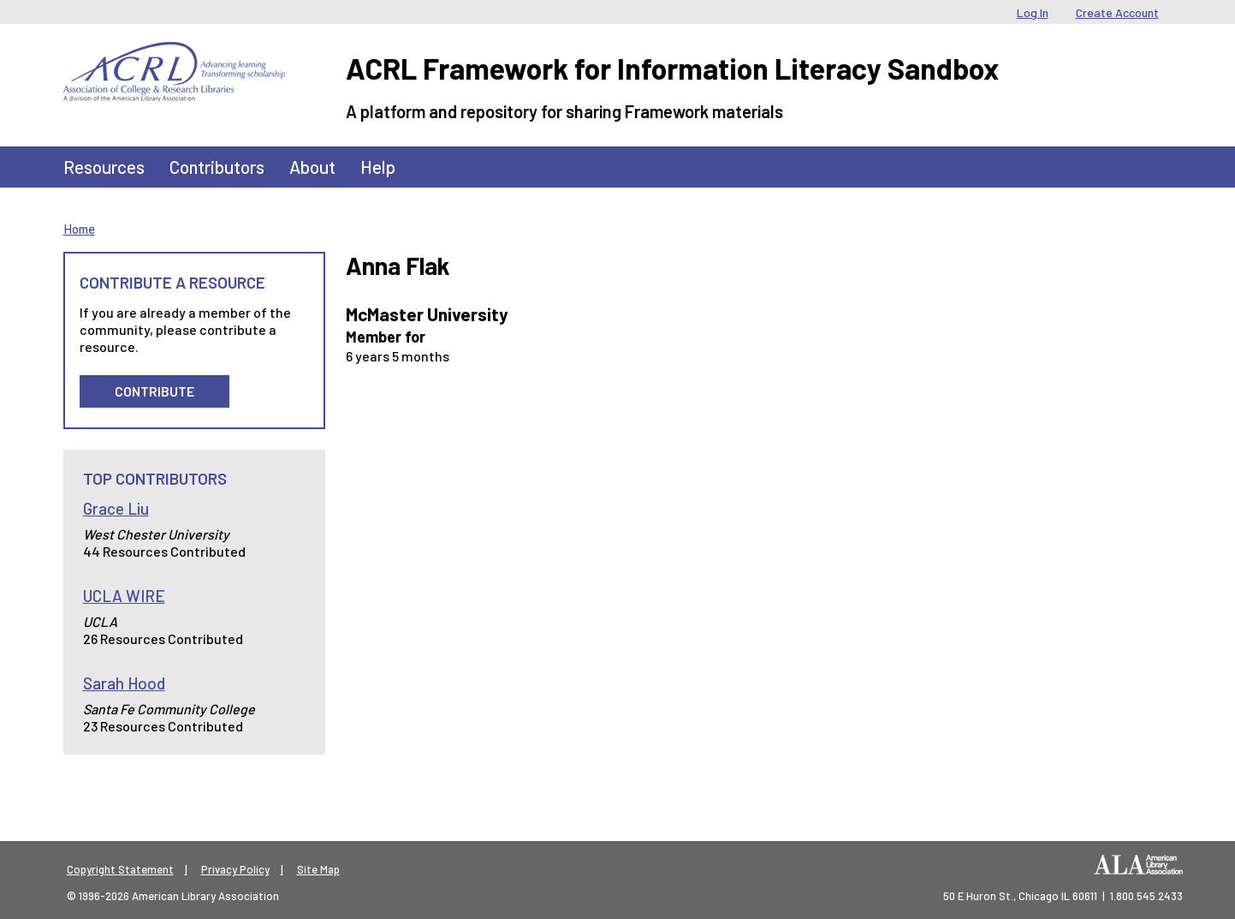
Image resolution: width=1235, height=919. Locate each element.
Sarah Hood (124, 683)
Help (377, 166)
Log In (1032, 12)
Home (79, 228)
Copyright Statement (120, 869)
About (312, 166)
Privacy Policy (235, 869)
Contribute (154, 391)
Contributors (216, 166)
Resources (104, 166)
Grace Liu (116, 508)
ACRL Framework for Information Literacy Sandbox (672, 68)
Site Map (318, 869)
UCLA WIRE (124, 596)
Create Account (1117, 12)
